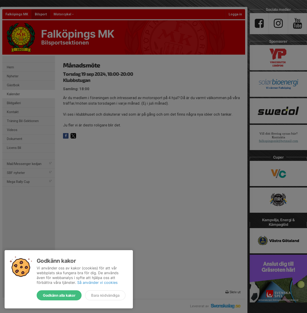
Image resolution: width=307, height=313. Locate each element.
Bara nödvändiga (105, 295)
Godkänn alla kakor (59, 295)
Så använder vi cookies (97, 282)
